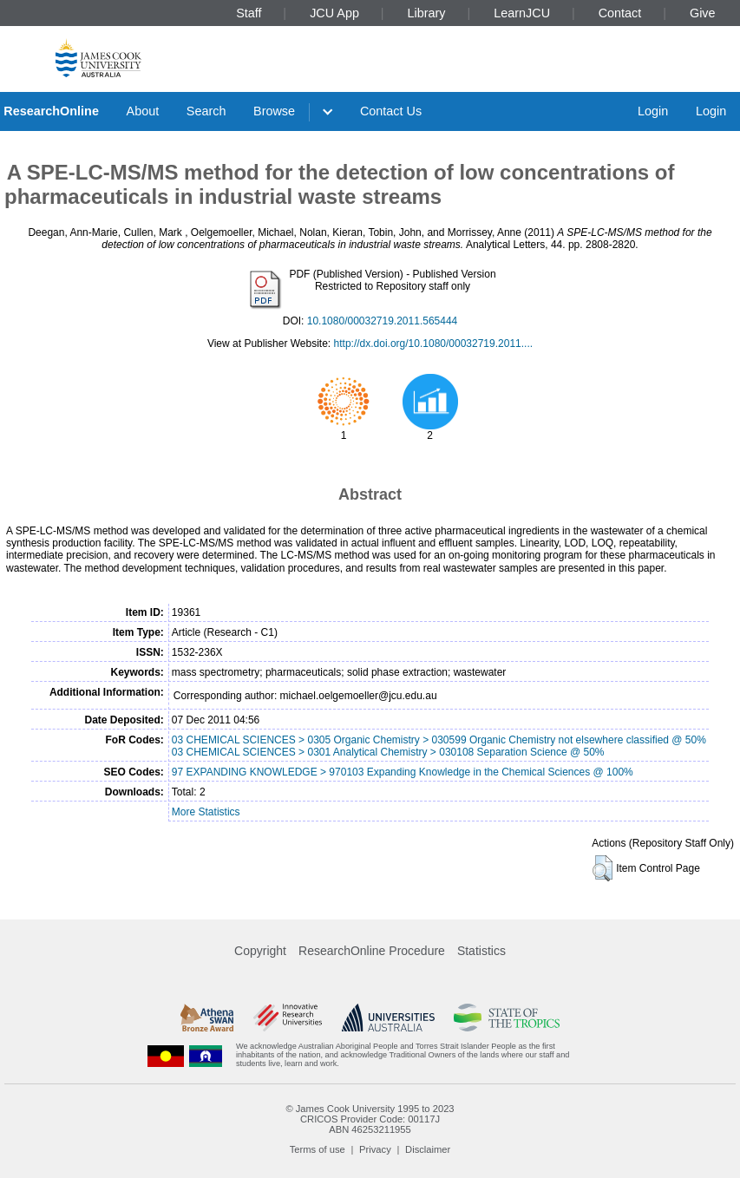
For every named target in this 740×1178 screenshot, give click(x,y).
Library (427, 13)
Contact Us (391, 111)
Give (703, 13)
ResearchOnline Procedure (371, 951)
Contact (620, 13)
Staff (248, 13)
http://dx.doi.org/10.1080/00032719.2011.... (434, 343)
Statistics (481, 951)
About (143, 111)
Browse (274, 111)
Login (653, 111)
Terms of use (317, 1149)
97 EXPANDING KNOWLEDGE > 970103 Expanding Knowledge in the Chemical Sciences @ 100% (402, 772)
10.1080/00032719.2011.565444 (382, 321)
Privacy (375, 1149)
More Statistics (206, 812)
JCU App (334, 13)
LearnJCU (522, 13)
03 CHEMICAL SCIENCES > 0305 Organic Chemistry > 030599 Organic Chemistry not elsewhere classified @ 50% (439, 740)
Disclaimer (427, 1149)
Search (206, 111)
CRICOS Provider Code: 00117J (370, 1119)
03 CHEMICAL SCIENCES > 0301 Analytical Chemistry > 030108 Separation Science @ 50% (388, 752)
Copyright (260, 951)
